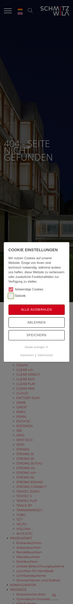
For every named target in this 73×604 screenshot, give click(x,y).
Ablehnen (36, 322)
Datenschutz (45, 355)
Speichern (36, 335)
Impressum (26, 355)
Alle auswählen (36, 309)
